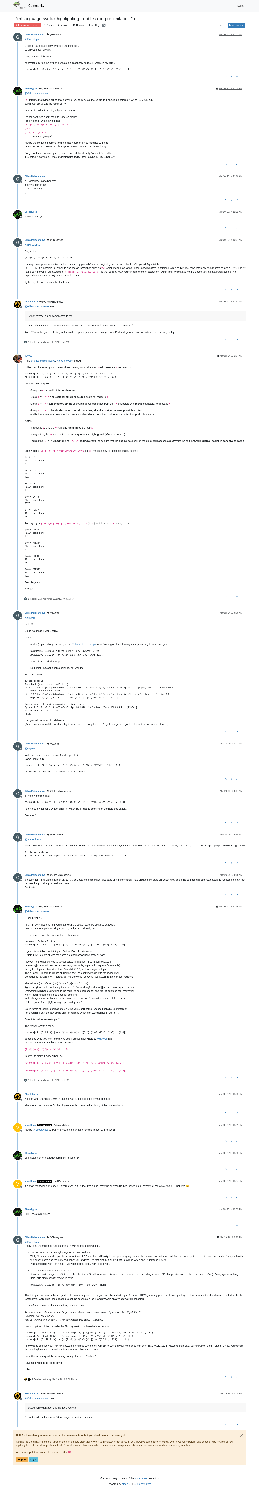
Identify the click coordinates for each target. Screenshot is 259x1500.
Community (36, 6)
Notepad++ (141, 1478)
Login (33, 1459)
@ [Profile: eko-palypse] (65, 360)
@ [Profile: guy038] (30, 617)
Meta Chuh (30, 1125)
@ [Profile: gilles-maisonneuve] (43, 360)
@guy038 (53, 613)
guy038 (28, 356)
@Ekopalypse (55, 34)
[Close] (242, 1435)
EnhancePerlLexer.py (84, 644)
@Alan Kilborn (55, 834)
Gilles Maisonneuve (35, 34)
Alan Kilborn (31, 301)
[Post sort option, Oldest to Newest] (222, 25)
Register (22, 1459)
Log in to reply (236, 25)
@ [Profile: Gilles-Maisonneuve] (37, 93)
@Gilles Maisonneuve (50, 88)
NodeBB (126, 1484)
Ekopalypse (31, 88)
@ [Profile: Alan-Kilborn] (33, 839)
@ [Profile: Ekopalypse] (32, 39)
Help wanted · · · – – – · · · (27, 25)
